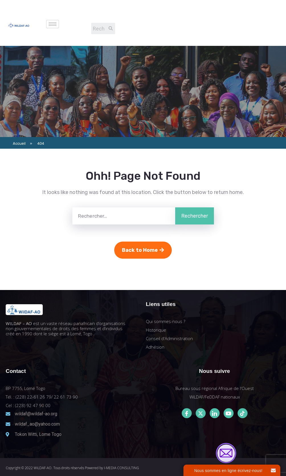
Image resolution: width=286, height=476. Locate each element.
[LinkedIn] (215, 413)
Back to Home (143, 250)
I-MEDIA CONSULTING (121, 467)
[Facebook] (187, 413)
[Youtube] (229, 413)
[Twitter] (201, 413)
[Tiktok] (243, 413)
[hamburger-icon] (52, 24)
